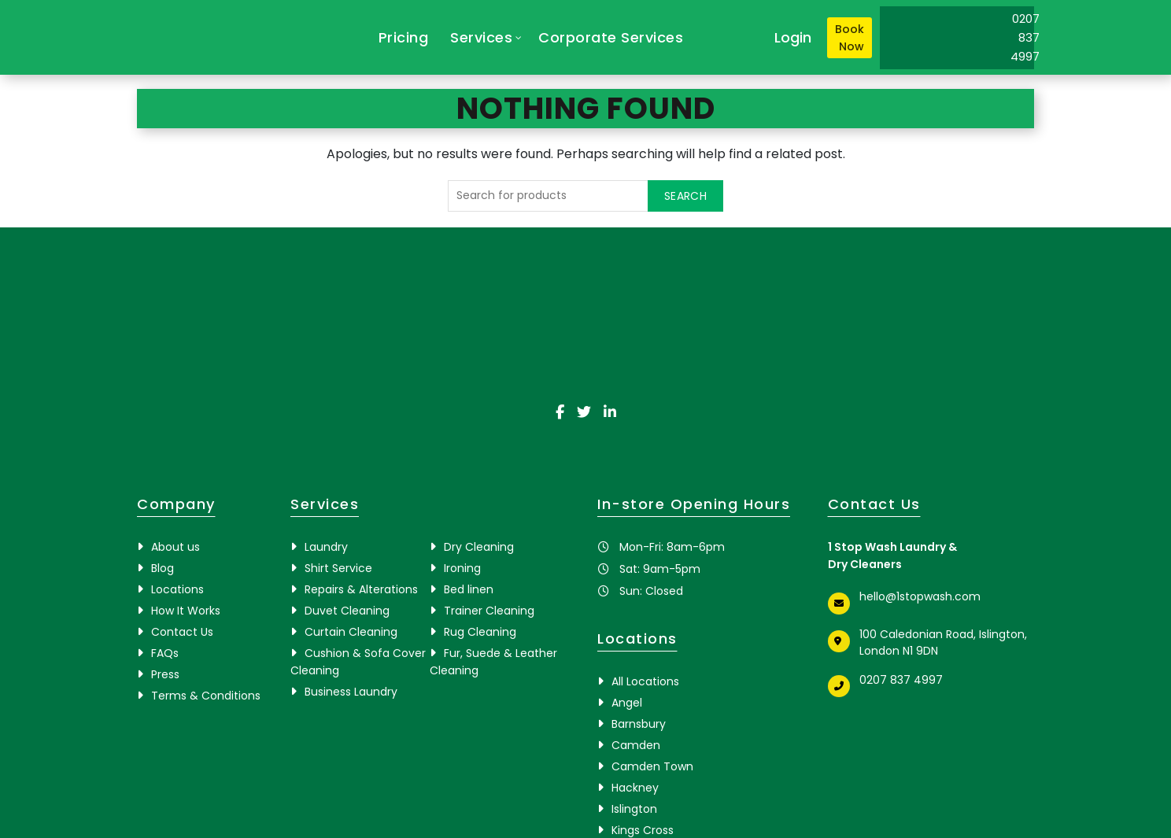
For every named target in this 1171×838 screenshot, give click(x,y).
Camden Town (652, 766)
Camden (635, 745)
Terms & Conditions (205, 695)
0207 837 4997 (901, 680)
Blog (162, 568)
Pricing (404, 37)
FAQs (165, 653)
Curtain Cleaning (351, 632)
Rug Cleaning (480, 632)
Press (165, 674)
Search (685, 196)
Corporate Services (610, 37)
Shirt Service (338, 568)
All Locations (645, 681)
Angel (626, 703)
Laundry (326, 547)
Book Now (849, 37)
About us (175, 547)
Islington (634, 809)
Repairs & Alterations (361, 589)
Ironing (462, 568)
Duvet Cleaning (347, 610)
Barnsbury (638, 724)
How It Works (185, 610)
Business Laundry (351, 692)
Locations (177, 589)
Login (792, 37)
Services (481, 37)
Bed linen (468, 589)
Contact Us (182, 632)
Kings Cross (642, 830)
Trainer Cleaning (489, 610)
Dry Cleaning (479, 547)
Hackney (635, 788)
